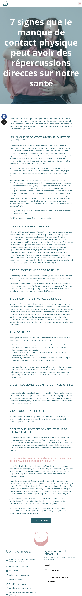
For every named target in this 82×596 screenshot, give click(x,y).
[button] (79, 3)
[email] (60, 567)
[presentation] (60, 591)
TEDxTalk (41, 501)
